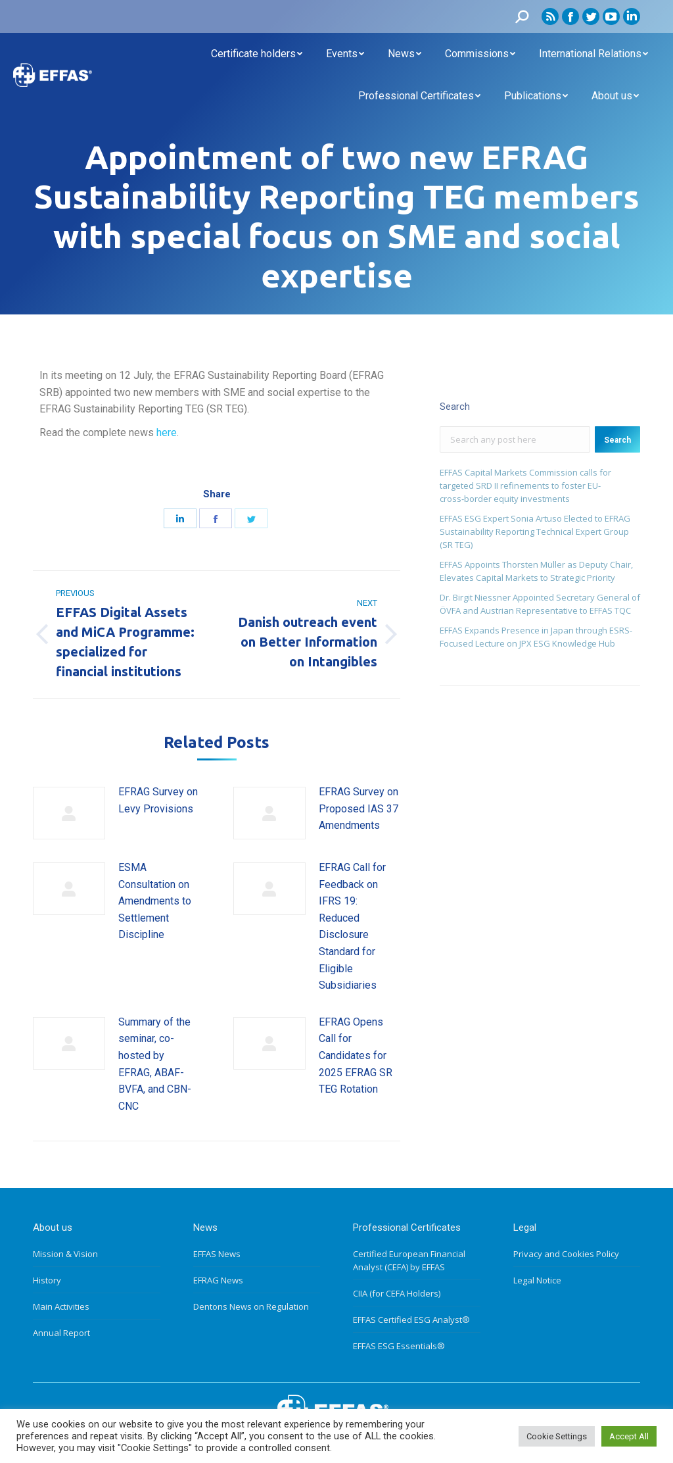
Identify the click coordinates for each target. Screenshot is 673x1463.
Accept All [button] (629, 1436)
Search (617, 440)
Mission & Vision (65, 1254)
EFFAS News (217, 1254)
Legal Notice (537, 1280)
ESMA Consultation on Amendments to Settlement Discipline (154, 901)
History (47, 1280)
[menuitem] (256, 54)
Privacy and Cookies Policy (566, 1254)
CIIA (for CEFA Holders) (396, 1293)
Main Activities (61, 1306)
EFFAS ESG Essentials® (399, 1346)
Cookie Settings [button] (556, 1436)
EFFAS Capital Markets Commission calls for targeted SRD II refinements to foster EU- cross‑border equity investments (525, 485)
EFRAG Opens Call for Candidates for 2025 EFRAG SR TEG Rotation (355, 1055)
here (166, 432)
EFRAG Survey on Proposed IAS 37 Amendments (358, 808)
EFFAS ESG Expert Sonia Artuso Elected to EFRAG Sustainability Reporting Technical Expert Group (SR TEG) (535, 531)
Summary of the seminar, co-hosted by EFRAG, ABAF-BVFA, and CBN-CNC (154, 1064)
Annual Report (61, 1333)
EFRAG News (218, 1280)
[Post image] (69, 813)
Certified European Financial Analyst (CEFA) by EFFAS (409, 1260)
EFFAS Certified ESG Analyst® (411, 1320)
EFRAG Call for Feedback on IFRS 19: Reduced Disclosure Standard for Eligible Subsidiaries (352, 926)
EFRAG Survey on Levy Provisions (158, 800)
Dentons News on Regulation (251, 1306)
